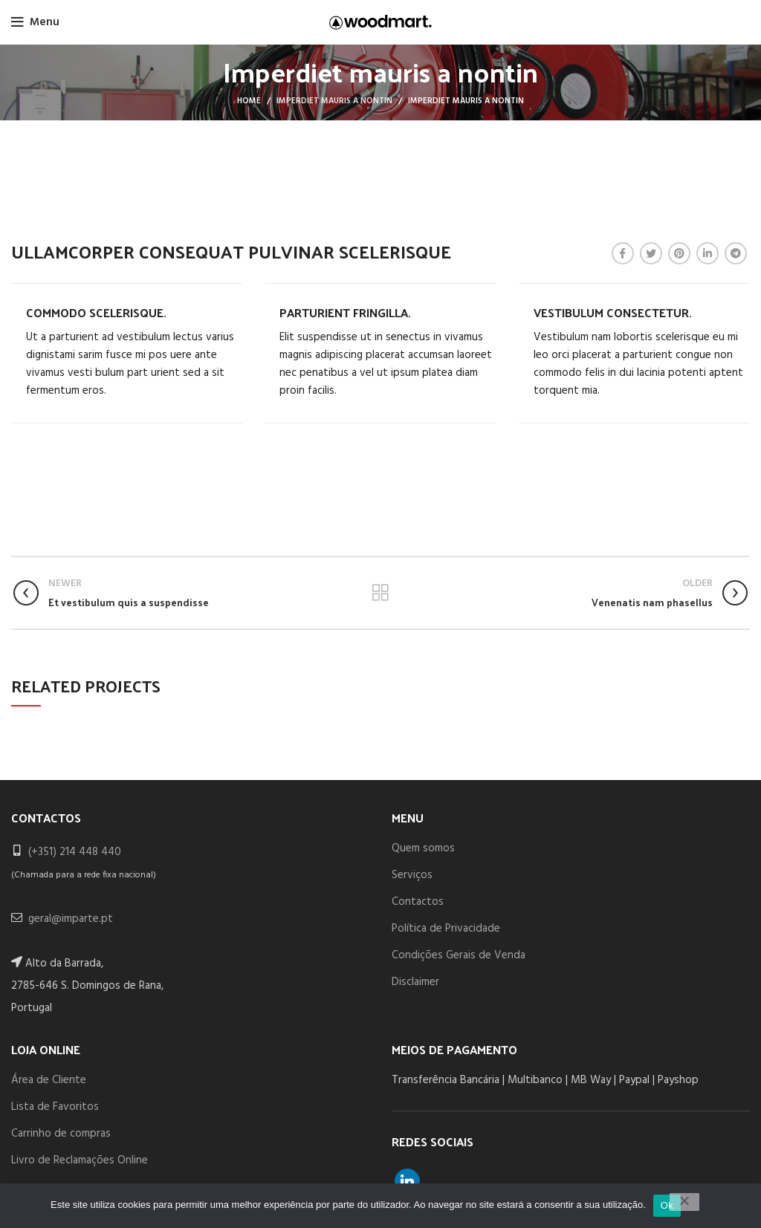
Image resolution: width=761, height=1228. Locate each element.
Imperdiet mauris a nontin (334, 101)
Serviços (412, 875)
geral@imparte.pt (70, 919)
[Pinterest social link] (679, 253)
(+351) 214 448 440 (74, 852)
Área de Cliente (48, 1080)
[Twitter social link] (651, 253)
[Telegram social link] (736, 253)
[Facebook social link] (623, 253)
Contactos (418, 902)
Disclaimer (415, 982)
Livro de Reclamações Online (79, 1160)
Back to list (380, 593)
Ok (667, 1205)
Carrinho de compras (61, 1134)
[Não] (684, 1202)
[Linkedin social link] (707, 253)
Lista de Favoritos (55, 1107)
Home (249, 101)
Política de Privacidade (446, 929)
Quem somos (423, 848)
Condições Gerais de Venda (458, 955)
